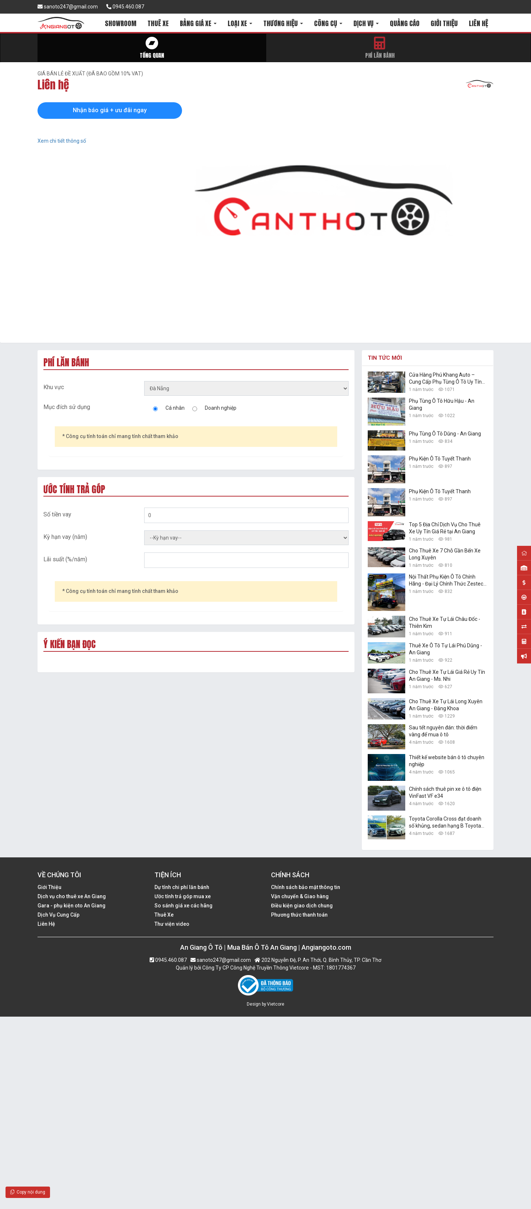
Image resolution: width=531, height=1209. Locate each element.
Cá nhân (175, 408)
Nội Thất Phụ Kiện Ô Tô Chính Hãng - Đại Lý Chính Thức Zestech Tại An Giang (447, 580)
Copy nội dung (27, 1192)
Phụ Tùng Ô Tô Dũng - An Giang (445, 434)
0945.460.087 (125, 7)
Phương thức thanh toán (299, 915)
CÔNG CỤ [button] (328, 23)
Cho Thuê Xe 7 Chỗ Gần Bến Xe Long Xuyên (445, 554)
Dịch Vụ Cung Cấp (58, 915)
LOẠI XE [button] (240, 23)
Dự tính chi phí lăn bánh (181, 887)
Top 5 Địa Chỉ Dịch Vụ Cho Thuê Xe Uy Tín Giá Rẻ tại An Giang (445, 528)
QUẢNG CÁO (405, 23)
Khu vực (53, 387)
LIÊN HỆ (478, 23)
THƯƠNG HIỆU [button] (283, 23)
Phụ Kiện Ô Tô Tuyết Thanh (440, 459)
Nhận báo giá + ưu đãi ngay (110, 110)
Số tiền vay (57, 514)
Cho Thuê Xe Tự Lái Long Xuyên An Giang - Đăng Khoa (445, 704)
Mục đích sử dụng (66, 406)
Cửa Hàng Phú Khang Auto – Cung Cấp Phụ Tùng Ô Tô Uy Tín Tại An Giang (445, 378)
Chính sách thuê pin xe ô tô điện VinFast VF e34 (445, 792)
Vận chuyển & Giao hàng (300, 896)
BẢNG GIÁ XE (198, 23)
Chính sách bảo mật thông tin (305, 887)
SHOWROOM (120, 23)
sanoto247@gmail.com (68, 7)
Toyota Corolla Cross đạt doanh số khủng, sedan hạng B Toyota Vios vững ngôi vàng (445, 822)
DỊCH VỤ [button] (366, 23)
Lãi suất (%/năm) (65, 559)
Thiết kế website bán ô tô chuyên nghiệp (446, 760)
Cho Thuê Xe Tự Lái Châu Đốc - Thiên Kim (444, 622)
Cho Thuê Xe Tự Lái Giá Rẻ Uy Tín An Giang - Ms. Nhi (447, 675)
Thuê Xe (164, 915)
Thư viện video (171, 924)
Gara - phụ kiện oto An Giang (72, 905)
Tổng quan (152, 48)
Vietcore (275, 1004)
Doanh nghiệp (220, 408)
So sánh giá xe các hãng (183, 905)
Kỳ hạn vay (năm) (65, 536)
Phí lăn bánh (380, 48)
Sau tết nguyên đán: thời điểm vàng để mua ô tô (443, 731)
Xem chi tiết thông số (62, 141)
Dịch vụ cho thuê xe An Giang (72, 896)
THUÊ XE (158, 23)
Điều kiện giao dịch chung (302, 905)
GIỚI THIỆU (444, 23)
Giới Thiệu (49, 887)
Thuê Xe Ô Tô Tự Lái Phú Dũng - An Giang (445, 649)
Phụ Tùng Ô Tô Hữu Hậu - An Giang (441, 404)
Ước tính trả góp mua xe (182, 896)
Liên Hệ (46, 924)
